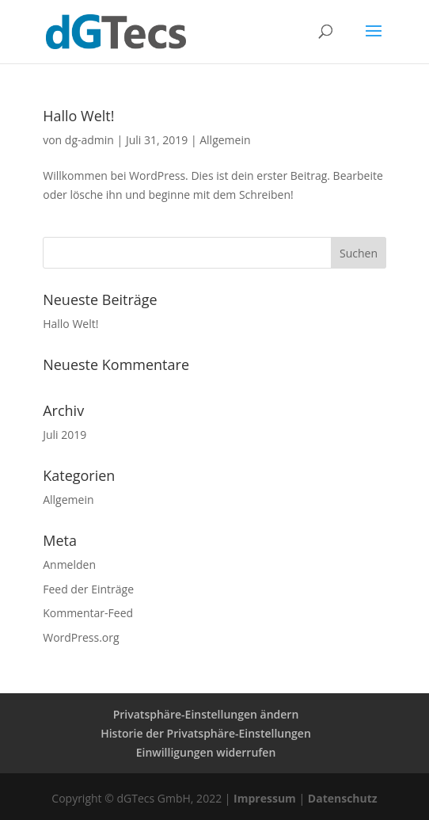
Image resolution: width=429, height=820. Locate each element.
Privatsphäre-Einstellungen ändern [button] (206, 714)
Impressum (264, 798)
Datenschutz (343, 798)
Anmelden (69, 564)
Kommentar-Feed (88, 612)
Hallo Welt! (78, 115)
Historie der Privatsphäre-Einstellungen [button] (206, 733)
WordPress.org (81, 637)
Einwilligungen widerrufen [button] (206, 752)
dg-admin (89, 139)
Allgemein (224, 139)
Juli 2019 (64, 434)
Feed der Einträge (88, 589)
